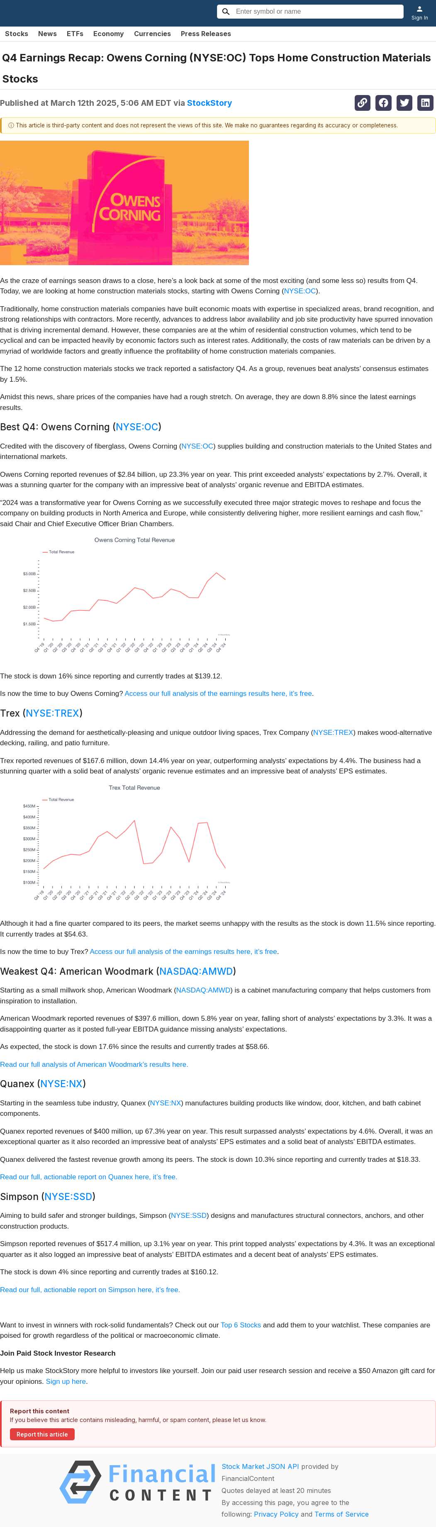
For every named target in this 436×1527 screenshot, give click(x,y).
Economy (108, 33)
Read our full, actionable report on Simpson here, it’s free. (90, 1290)
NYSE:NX (61, 1083)
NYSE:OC (300, 291)
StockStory (209, 103)
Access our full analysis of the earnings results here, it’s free (218, 694)
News (47, 33)
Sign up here (66, 1382)
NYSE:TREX (52, 713)
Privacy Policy (276, 1514)
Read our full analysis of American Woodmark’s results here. (94, 1064)
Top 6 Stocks (241, 1325)
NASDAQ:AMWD (196, 971)
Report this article (42, 1434)
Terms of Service (341, 1514)
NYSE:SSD (68, 1196)
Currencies (152, 33)
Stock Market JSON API (260, 1466)
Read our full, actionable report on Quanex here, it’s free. (89, 1177)
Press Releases (206, 33)
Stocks (16, 33)
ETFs (75, 33)
